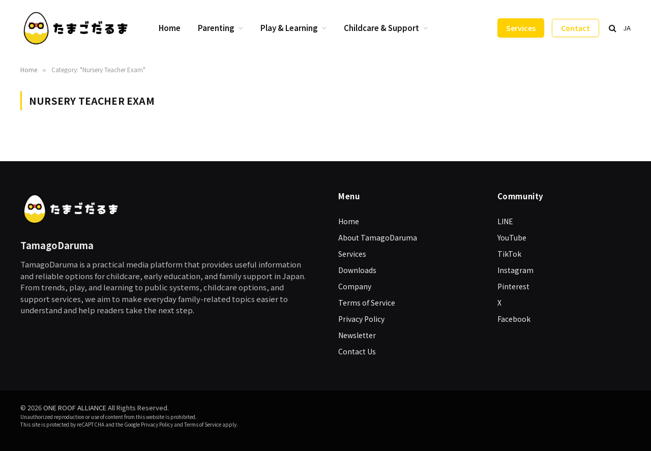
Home (170, 27)
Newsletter (357, 335)
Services (521, 28)
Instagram (515, 270)
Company (354, 286)
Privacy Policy (361, 319)
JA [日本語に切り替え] (627, 28)
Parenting (216, 27)
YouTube (511, 237)
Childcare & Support (381, 27)
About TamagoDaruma (377, 237)
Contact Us (357, 351)
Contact (575, 28)
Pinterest (513, 286)
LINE (505, 221)
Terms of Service (366, 302)
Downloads (357, 270)
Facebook (513, 319)
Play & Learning (289, 27)
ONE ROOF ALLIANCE (74, 407)
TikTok (509, 254)
